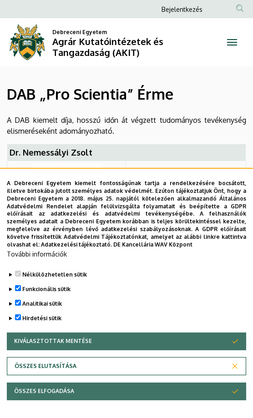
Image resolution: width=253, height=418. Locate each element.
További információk (37, 274)
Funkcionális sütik (46, 309)
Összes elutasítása (45, 386)
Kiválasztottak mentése (53, 361)
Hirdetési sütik (41, 338)
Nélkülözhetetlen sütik (54, 295)
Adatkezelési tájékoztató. (76, 264)
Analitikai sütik (42, 324)
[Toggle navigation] (232, 42)
